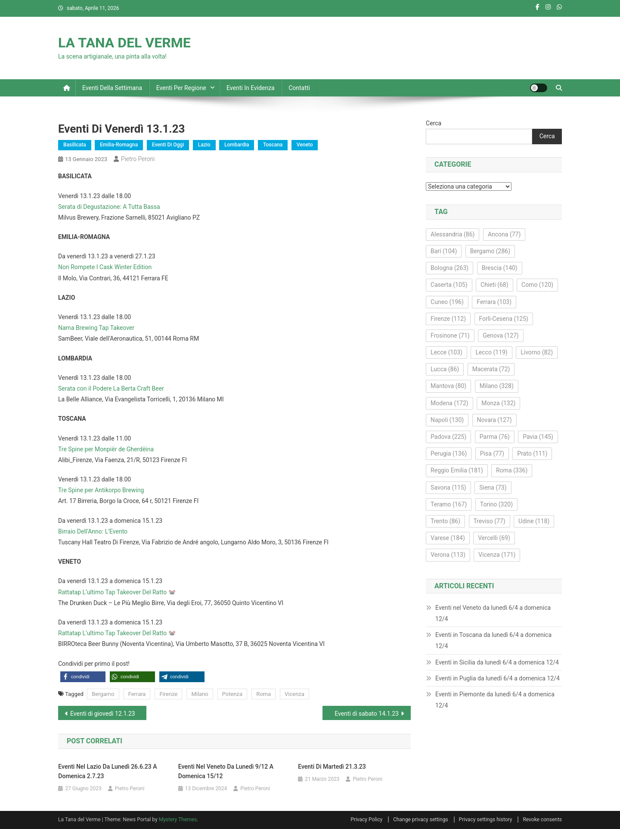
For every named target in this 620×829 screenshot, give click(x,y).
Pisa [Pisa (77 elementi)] (492, 453)
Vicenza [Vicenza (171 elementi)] (496, 554)
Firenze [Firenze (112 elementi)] (448, 318)
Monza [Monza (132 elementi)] (498, 403)
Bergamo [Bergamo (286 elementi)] (490, 251)
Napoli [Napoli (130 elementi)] (447, 419)
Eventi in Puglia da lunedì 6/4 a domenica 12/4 (497, 678)
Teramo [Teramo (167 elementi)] (449, 504)
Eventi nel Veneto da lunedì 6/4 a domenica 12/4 (493, 613)
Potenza (232, 694)
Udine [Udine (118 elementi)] (533, 521)
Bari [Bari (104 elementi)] (444, 251)
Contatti (299, 87)
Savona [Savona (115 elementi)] (448, 487)
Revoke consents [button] (542, 820)
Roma (263, 694)
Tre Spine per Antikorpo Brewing (101, 490)
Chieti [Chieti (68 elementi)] (494, 284)
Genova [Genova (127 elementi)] (501, 335)
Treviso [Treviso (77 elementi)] (489, 521)
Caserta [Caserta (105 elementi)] (449, 284)
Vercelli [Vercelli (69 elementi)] (494, 537)
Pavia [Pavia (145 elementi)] (538, 436)
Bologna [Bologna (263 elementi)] (449, 267)
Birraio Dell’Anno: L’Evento (92, 531)
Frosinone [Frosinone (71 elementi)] (450, 335)
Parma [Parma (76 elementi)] (495, 436)
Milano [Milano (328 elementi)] (497, 385)
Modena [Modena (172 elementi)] (449, 403)
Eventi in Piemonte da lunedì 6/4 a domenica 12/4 (495, 700)
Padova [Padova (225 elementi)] (448, 436)
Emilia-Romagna (119, 145)
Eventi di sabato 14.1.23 (367, 713)
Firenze (168, 694)
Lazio (204, 145)
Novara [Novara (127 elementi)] (494, 419)
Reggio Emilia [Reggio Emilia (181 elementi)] (457, 470)
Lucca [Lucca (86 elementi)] (445, 369)
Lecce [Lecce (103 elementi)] (446, 352)
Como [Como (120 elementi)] (537, 284)
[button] (82, 676)
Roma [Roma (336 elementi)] (511, 470)
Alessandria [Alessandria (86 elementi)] (452, 234)
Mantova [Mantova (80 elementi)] (448, 385)
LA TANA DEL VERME (124, 42)
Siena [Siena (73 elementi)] (492, 487)
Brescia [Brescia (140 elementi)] (500, 267)
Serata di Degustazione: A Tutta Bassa (109, 206)
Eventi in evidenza (250, 87)
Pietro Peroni (138, 158)
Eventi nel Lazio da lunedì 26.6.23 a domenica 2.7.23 (107, 771)
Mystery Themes (178, 820)
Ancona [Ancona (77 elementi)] (504, 234)
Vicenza (294, 694)
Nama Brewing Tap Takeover (96, 327)
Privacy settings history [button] (485, 820)
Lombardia (236, 145)
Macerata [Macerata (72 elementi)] (491, 369)
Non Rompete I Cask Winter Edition (105, 267)
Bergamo (103, 694)
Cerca (433, 123)
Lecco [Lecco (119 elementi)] (491, 352)
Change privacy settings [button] (420, 820)
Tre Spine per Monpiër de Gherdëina (106, 449)
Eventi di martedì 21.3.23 (332, 766)
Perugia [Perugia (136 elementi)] (449, 453)
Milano (199, 694)
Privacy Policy (366, 820)
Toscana (272, 145)
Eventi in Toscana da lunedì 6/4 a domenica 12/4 (493, 640)
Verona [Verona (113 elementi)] (448, 554)
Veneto (305, 145)
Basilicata (74, 145)
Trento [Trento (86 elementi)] (445, 521)
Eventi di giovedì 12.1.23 (102, 713)
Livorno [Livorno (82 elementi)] (537, 352)
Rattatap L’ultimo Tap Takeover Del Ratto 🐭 (117, 592)
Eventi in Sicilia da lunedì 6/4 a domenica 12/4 (497, 662)
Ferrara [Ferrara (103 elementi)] (494, 301)
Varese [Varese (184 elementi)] (448, 537)
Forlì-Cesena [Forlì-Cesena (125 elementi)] (503, 318)
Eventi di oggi (168, 145)
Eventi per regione (181, 87)
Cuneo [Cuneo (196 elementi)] (447, 301)
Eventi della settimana (112, 87)
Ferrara (137, 694)
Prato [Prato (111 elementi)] (532, 453)
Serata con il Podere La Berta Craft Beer (111, 388)
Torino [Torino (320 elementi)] (496, 504)
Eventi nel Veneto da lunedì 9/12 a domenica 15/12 (225, 771)
